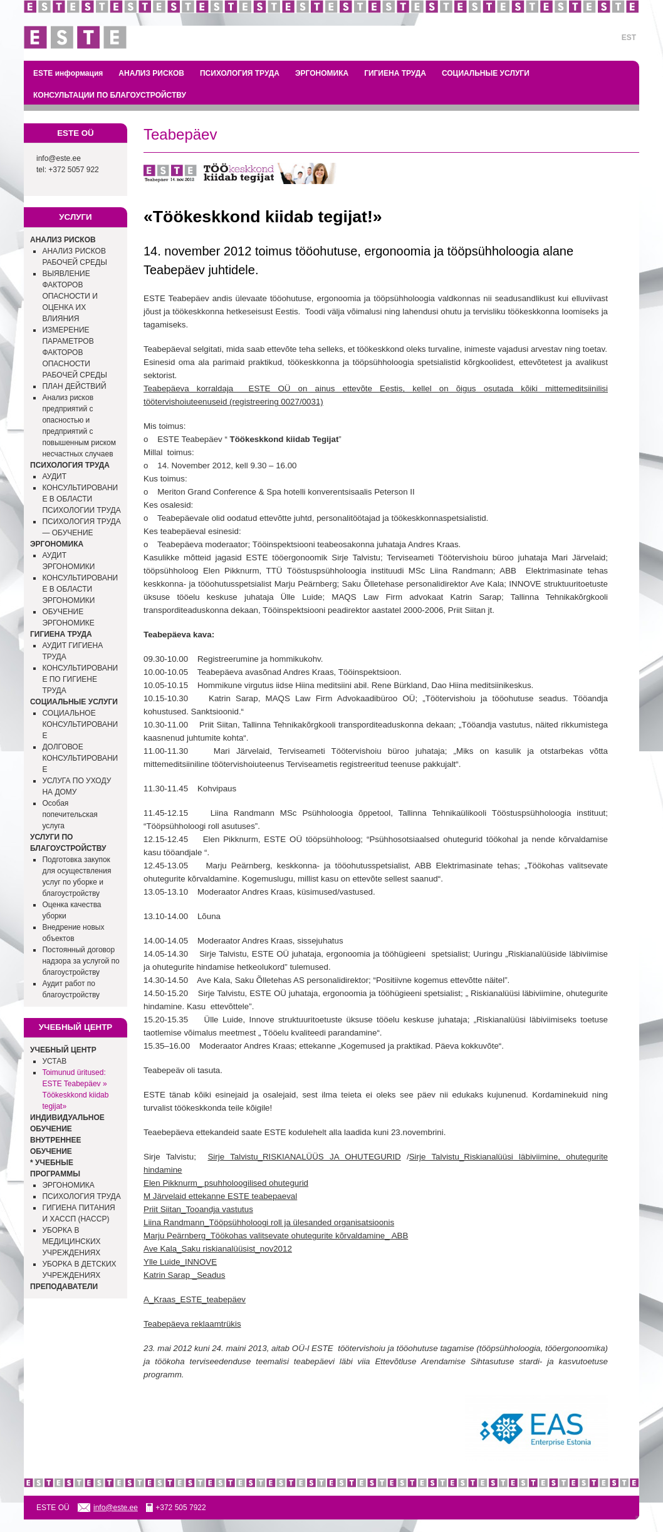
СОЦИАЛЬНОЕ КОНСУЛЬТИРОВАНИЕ (80, 724)
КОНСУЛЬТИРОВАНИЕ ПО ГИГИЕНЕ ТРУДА (80, 679)
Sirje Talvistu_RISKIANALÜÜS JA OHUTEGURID (303, 1156)
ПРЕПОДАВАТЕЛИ (64, 1286)
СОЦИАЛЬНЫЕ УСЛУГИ (486, 73)
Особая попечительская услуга (69, 814)
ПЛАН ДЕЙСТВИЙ (74, 386)
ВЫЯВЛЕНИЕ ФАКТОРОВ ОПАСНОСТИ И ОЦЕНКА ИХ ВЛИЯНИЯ (70, 296)
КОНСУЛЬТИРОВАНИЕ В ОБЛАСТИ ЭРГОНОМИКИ (80, 589)
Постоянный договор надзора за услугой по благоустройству (80, 961)
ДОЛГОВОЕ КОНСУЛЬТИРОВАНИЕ (80, 758)
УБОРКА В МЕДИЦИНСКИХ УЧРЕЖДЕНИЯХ (71, 1241)
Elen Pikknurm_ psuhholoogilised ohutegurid (226, 1183)
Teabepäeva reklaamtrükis (192, 1324)
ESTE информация (68, 73)
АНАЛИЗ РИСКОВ (151, 73)
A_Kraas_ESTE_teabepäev (195, 1299)
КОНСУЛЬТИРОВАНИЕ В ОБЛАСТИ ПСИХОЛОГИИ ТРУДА (81, 499)
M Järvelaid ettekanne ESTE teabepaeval (220, 1196)
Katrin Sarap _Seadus (184, 1275)
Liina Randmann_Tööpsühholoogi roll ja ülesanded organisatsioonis (269, 1222)
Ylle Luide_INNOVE (180, 1262)
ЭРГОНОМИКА (321, 73)
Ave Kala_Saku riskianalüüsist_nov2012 (218, 1248)
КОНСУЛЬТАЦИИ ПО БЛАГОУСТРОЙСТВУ (109, 95)
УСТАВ (54, 1061)
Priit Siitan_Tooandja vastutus (198, 1209)
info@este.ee (58, 158)
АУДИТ (54, 476)
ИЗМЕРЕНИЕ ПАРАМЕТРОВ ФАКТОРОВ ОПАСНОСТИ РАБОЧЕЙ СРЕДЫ (74, 352)
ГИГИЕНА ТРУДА (395, 73)
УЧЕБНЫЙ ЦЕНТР (63, 1050)
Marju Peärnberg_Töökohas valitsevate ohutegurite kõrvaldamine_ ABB (276, 1235)
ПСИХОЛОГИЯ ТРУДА (239, 73)
